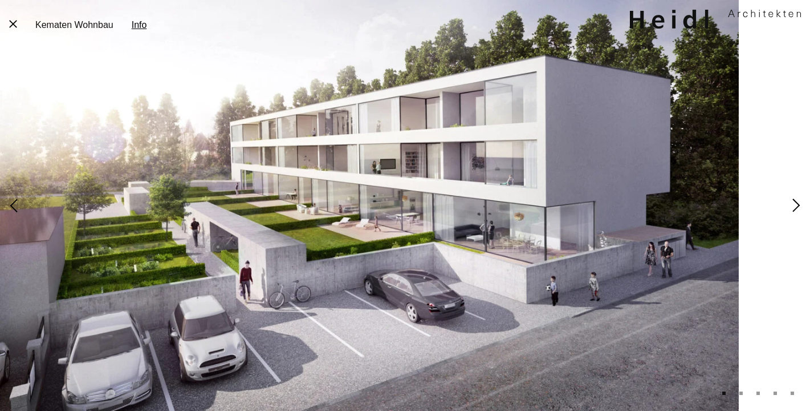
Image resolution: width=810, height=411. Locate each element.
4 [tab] (775, 393)
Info (139, 25)
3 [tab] (758, 393)
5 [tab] (792, 393)
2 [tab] (741, 393)
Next (796, 205)
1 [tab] (723, 393)
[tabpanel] (405, 205)
